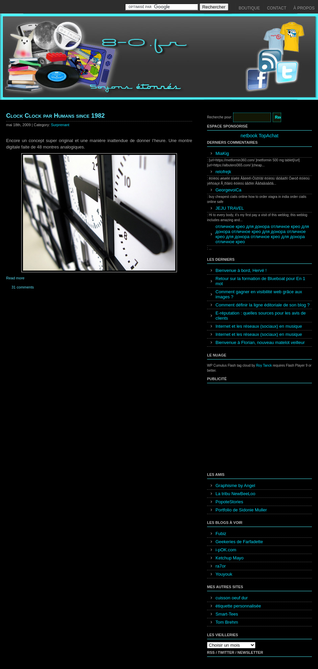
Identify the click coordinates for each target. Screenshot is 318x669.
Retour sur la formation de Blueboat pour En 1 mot (260, 281)
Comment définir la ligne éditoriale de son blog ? (262, 304)
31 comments (23, 287)
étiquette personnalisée (238, 605)
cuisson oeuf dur (231, 597)
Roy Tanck (264, 365)
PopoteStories (229, 501)
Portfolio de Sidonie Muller (241, 509)
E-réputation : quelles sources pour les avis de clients (260, 315)
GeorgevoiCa (228, 189)
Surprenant (60, 125)
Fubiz (220, 533)
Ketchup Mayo (229, 557)
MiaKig (222, 153)
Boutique (249, 8)
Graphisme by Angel (235, 485)
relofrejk (223, 171)
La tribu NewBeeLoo (235, 493)
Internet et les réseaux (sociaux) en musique (258, 326)
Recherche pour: (219, 117)
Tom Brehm (226, 622)
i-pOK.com (225, 549)
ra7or (220, 566)
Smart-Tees (226, 614)
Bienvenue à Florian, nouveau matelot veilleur (260, 342)
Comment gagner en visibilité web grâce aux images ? (258, 294)
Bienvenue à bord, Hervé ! (241, 270)
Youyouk (223, 574)
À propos (304, 8)
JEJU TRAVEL (229, 208)
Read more (15, 278)
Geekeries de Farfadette (239, 541)
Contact (276, 8)
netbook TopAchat (259, 135)
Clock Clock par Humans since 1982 (55, 115)
